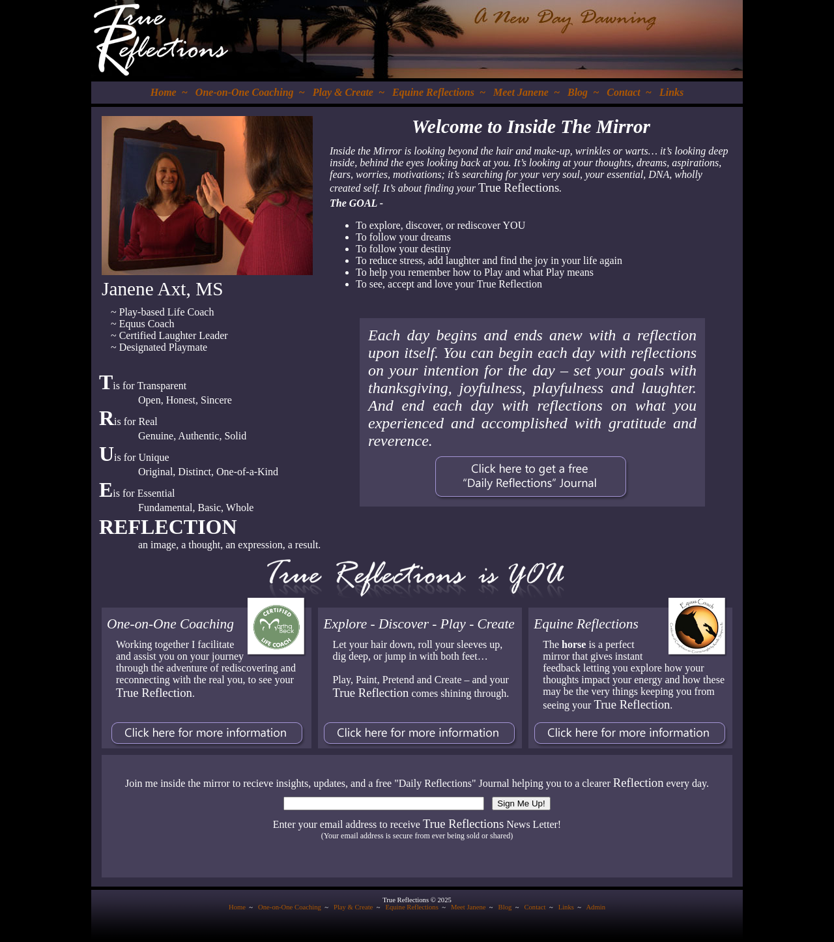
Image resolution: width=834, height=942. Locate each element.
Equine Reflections (433, 92)
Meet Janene (521, 92)
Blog (578, 92)
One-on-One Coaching (244, 92)
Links (671, 92)
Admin (595, 907)
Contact (623, 92)
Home (164, 92)
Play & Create (343, 92)
